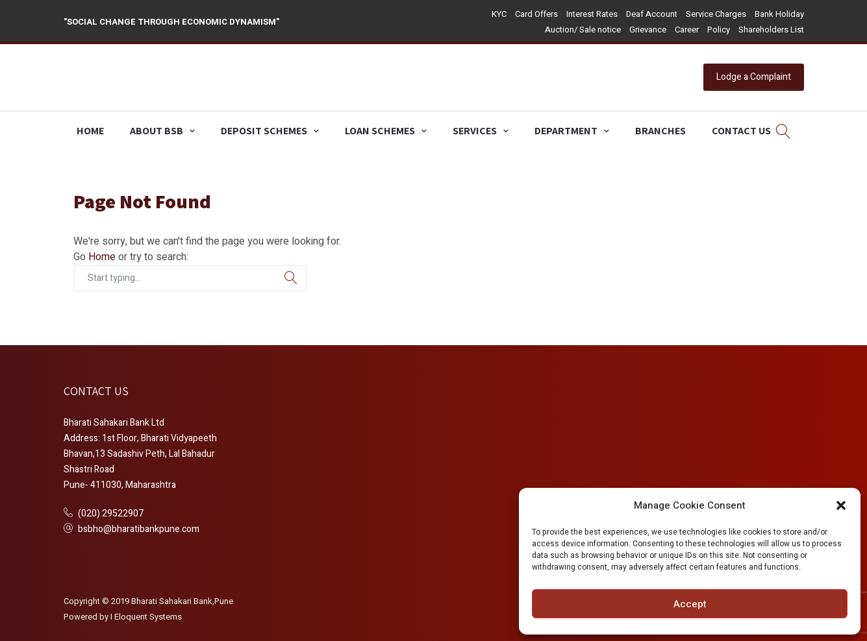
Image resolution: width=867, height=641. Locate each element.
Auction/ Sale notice (583, 29)
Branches (660, 131)
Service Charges (716, 14)
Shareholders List (771, 29)
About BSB (156, 131)
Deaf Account (651, 14)
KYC (499, 14)
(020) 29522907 (111, 513)
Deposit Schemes (264, 131)
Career (687, 29)
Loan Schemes (380, 131)
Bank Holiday (779, 14)
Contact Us (741, 131)
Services (475, 131)
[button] (841, 505)
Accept (690, 604)
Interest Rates (592, 14)
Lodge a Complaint (753, 77)
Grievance (647, 29)
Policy (718, 29)
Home (90, 131)
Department (565, 131)
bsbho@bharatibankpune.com (138, 529)
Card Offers (536, 14)
